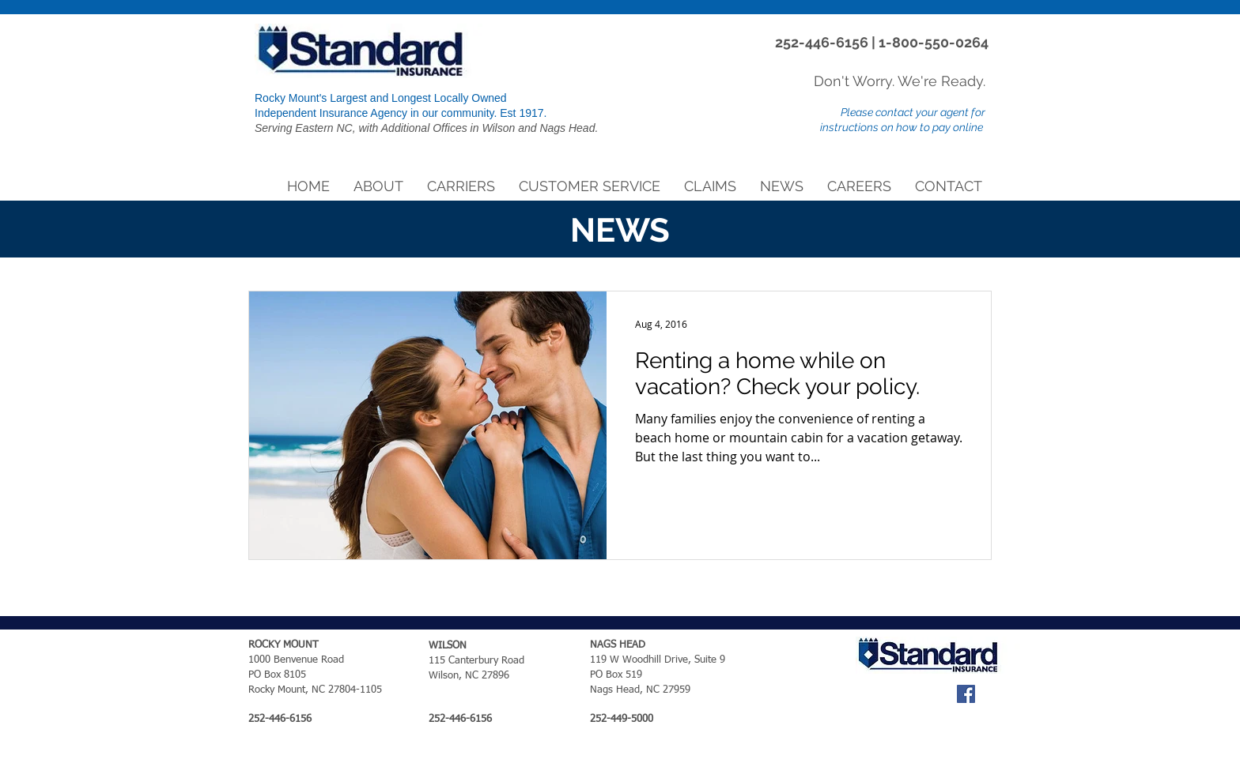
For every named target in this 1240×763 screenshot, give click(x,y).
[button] (378, 186)
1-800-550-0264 (934, 42)
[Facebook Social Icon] (966, 694)
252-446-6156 (823, 42)
